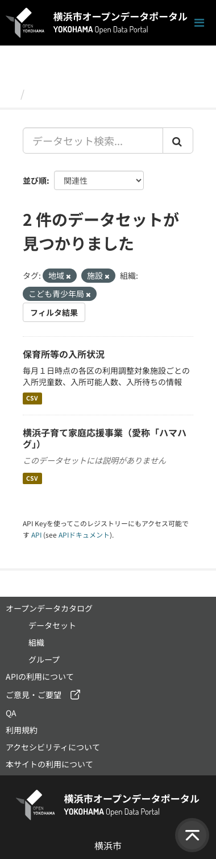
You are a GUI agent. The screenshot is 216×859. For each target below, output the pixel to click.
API (36, 534)
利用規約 (22, 730)
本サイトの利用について (49, 764)
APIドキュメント (84, 534)
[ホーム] (10, 93)
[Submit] (178, 140)
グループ (44, 659)
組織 (36, 642)
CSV (32, 398)
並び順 (35, 180)
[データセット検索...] (93, 140)
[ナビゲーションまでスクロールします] (199, 23)
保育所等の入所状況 (64, 354)
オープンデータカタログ (49, 608)
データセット (60, 93)
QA (11, 712)
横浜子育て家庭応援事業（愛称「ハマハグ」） (104, 438)
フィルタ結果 (54, 312)
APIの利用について (40, 676)
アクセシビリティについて (53, 747)
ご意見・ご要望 (33, 694)
